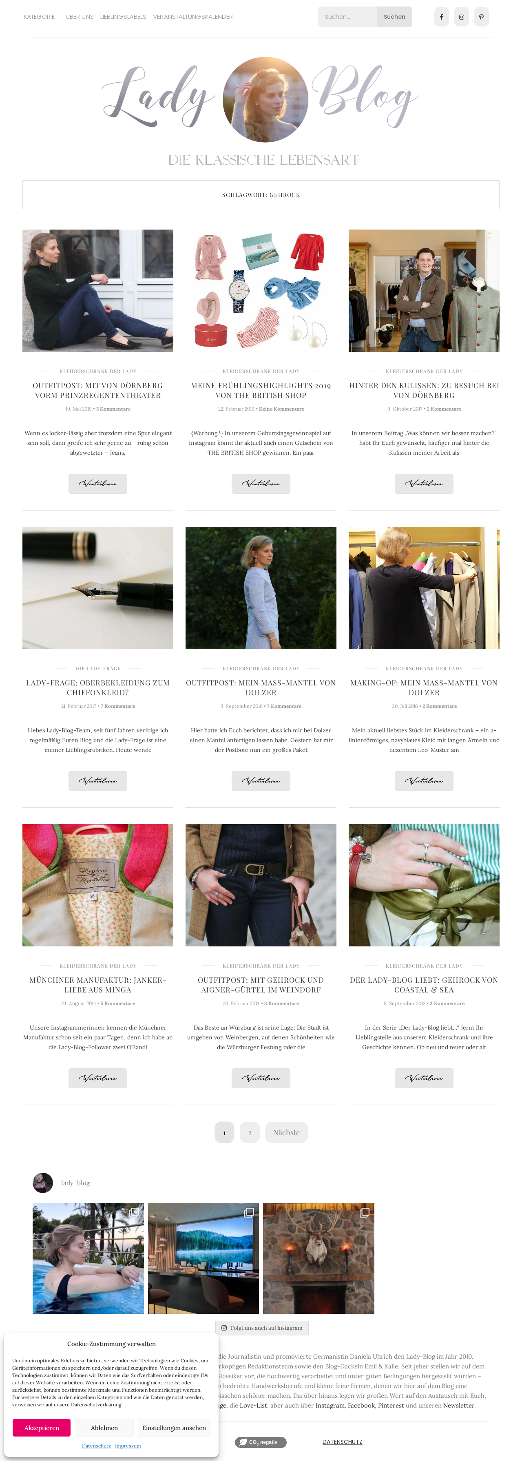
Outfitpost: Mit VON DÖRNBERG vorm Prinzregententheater (98, 390)
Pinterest (391, 1405)
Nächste (286, 1132)
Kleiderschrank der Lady (98, 371)
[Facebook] (441, 17)
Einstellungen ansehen (174, 1428)
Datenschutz (96, 1446)
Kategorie (39, 16)
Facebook (361, 1405)
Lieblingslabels (123, 16)
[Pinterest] (481, 17)
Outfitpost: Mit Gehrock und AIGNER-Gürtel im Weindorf (261, 985)
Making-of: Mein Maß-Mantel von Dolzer (424, 687)
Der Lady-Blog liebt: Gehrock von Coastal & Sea (424, 985)
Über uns (80, 16)
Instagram (330, 1405)
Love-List (253, 1405)
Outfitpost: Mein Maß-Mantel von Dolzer (261, 687)
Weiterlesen (98, 484)
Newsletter (458, 1405)
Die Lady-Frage (98, 668)
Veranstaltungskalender (193, 16)
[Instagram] (461, 17)
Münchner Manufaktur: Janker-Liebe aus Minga (98, 985)
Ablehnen (104, 1428)
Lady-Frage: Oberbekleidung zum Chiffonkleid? (98, 687)
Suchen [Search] (394, 17)
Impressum (128, 1446)
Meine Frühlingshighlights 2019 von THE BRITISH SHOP (261, 390)
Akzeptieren (41, 1428)
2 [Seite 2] (250, 1132)
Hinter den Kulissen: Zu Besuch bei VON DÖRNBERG (424, 390)
